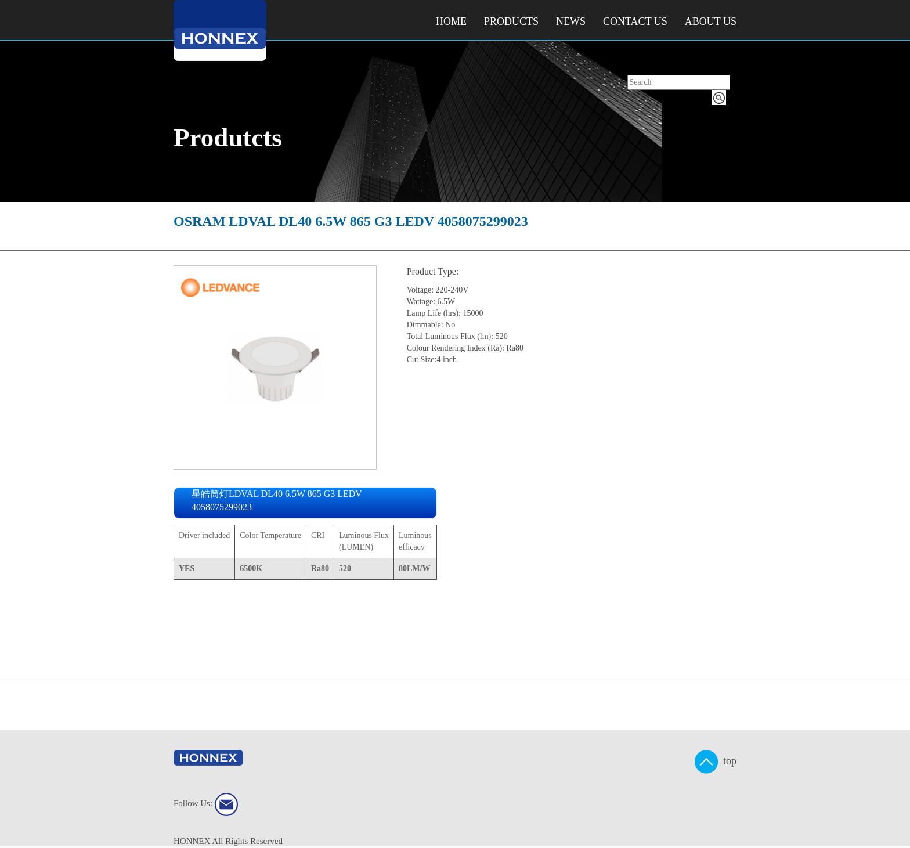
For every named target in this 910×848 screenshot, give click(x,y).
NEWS (571, 21)
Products (511, 21)
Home (451, 21)
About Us (710, 21)
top (715, 762)
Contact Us (635, 21)
